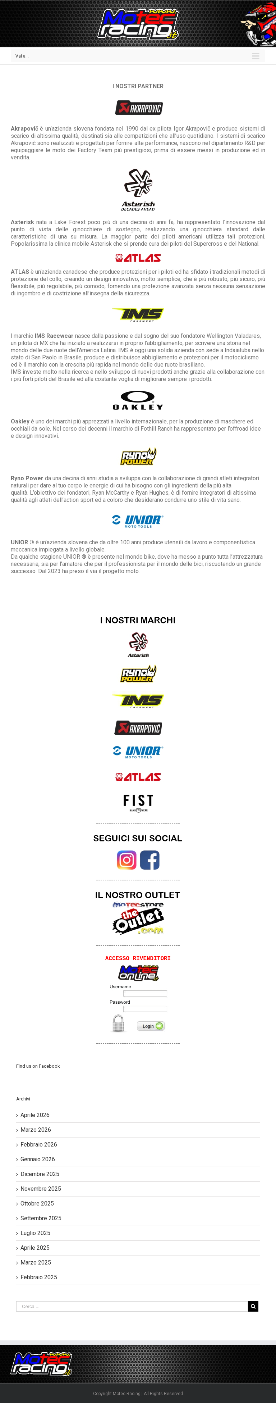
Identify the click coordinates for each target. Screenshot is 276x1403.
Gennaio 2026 (37, 1159)
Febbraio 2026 (38, 1144)
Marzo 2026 (35, 1129)
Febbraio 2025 (38, 1277)
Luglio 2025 (35, 1233)
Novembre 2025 (40, 1188)
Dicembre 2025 (39, 1174)
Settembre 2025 (40, 1218)
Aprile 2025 (35, 1247)
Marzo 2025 (35, 1262)
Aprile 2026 (35, 1115)
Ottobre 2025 (37, 1203)
